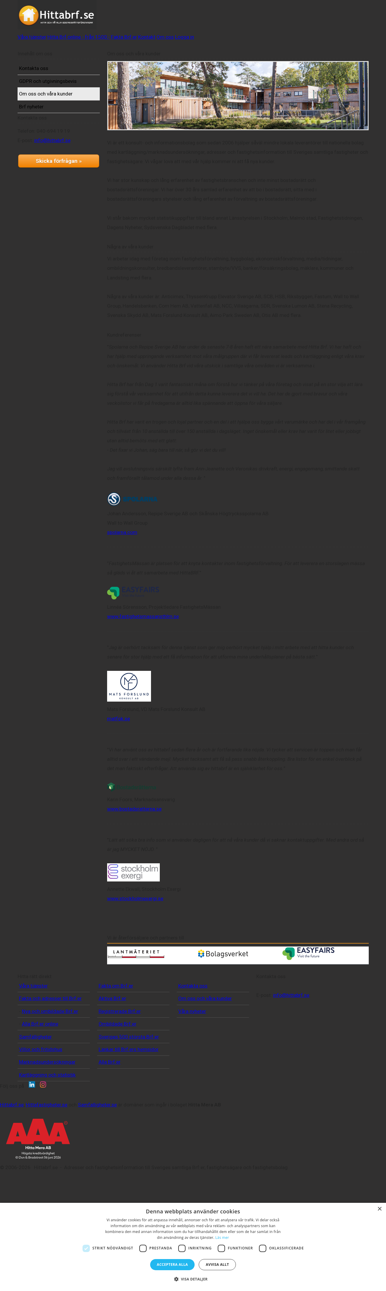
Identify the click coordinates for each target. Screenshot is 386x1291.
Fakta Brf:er (246, 18)
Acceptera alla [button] (172, 1264)
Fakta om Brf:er (116, 1026)
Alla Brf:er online (40, 1064)
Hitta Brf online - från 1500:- (187, 18)
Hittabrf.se (94, 1172)
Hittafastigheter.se (129, 1172)
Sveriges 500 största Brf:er (129, 1077)
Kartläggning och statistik (47, 1115)
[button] (193, 1279)
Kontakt (279, 18)
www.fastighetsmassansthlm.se (152, 624)
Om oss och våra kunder (55, 103)
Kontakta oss (42, 78)
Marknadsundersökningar (47, 1103)
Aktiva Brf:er (112, 1039)
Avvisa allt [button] (217, 1264)
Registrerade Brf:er (120, 1052)
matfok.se (127, 726)
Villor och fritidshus (40, 1090)
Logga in (338, 18)
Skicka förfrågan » (59, 188)
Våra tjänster (127, 18)
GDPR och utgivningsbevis (57, 90)
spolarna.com (131, 540)
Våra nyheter (192, 1052)
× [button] (379, 1209)
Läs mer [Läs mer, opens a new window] (222, 1237)
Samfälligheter (35, 1077)
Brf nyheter (40, 116)
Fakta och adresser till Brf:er (50, 1039)
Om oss (308, 18)
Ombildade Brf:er (117, 1064)
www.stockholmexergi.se (144, 906)
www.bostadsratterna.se (143, 816)
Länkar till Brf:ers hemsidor (129, 1090)
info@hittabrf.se (61, 167)
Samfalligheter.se (179, 1172)
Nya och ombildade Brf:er (50, 1052)
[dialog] (193, 1247)
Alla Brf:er (110, 1103)
